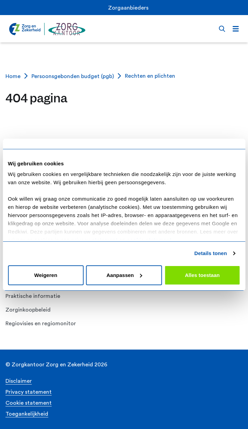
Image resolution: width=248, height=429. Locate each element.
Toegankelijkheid (26, 414)
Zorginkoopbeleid (28, 310)
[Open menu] (236, 29)
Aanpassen (124, 275)
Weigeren (45, 275)
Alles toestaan (202, 275)
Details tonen (210, 253)
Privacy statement (28, 392)
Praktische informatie (32, 296)
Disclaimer (18, 381)
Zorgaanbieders (128, 8)
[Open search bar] (222, 29)
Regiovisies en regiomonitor (40, 323)
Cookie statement (28, 403)
